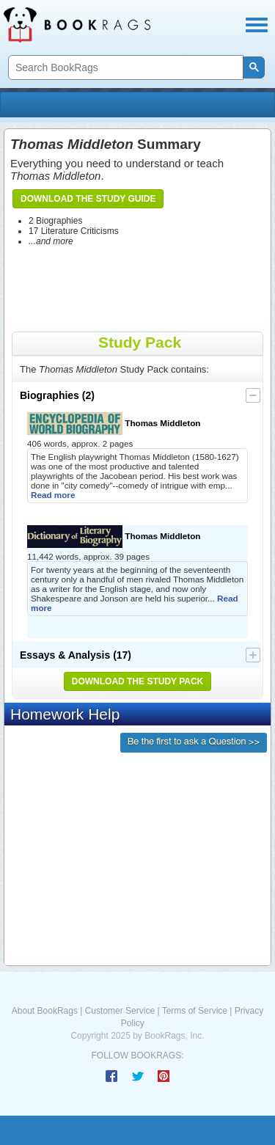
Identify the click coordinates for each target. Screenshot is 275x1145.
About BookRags (45, 1011)
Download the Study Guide (88, 199)
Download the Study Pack (138, 681)
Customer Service (120, 1011)
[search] (124, 67)
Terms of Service (194, 1011)
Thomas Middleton (113, 423)
